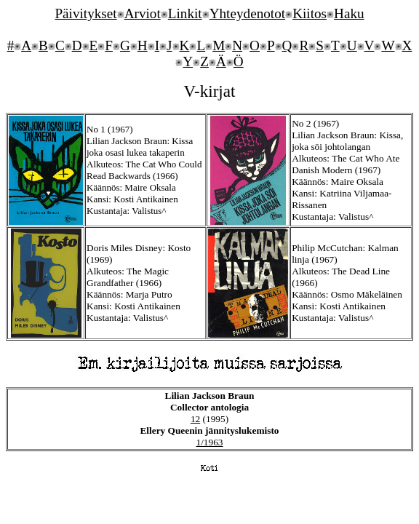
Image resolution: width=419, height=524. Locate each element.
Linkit (185, 13)
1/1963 (209, 442)
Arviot (142, 13)
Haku (349, 13)
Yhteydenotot (247, 13)
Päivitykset (85, 13)
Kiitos (309, 13)
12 (195, 418)
